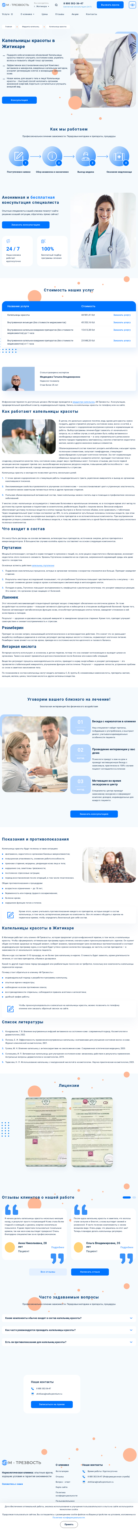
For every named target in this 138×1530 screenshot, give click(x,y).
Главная (8, 27)
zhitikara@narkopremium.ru (49, 1394)
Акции (75, 14)
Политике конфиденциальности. (69, 1517)
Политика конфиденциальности (67, 1494)
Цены (45, 14)
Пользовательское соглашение (65, 1502)
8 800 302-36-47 (43, 1388)
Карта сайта (62, 1487)
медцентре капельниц (84, 402)
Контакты (91, 14)
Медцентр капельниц (30, 27)
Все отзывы (48, 1271)
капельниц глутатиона (43, 565)
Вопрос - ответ (63, 1482)
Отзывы (59, 14)
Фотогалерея (62, 1471)
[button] (127, 1197)
